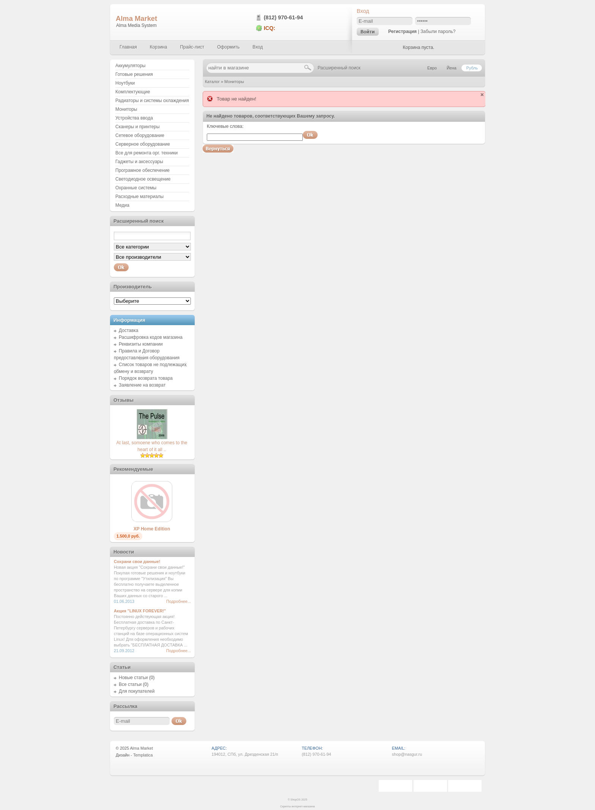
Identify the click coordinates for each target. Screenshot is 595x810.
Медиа (122, 205)
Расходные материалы (139, 196)
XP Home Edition (152, 529)
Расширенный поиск (339, 68)
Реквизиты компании (141, 344)
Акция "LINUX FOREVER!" (140, 611)
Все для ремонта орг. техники (146, 153)
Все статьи (130, 684)
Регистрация (402, 31)
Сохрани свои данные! (137, 561)
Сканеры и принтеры (137, 126)
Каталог (212, 81)
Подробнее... (178, 601)
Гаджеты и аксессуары (139, 161)
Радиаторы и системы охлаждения (152, 100)
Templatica (143, 755)
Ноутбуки (125, 83)
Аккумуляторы (130, 65)
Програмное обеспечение (142, 170)
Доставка (129, 330)
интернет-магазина (303, 806)
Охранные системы (135, 187)
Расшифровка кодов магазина (151, 337)
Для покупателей (136, 691)
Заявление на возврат (142, 385)
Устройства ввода (134, 118)
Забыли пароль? (438, 31)
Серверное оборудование (142, 144)
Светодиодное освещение (142, 179)
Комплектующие (132, 91)
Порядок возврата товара (146, 378)
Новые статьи (133, 677)
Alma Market (136, 18)
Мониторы (234, 81)
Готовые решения (134, 74)
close (482, 94)
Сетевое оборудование (139, 135)
